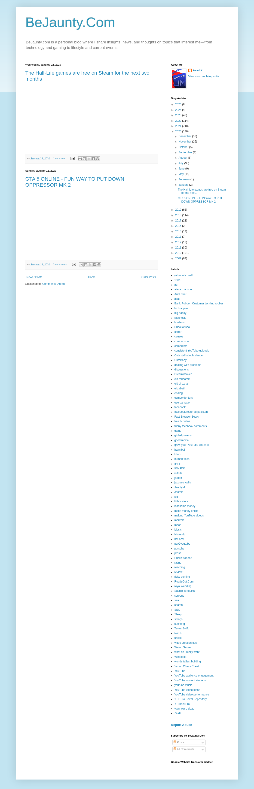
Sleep (178, 614)
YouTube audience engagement (194, 675)
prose (177, 553)
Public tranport (183, 558)
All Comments (184, 749)
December (185, 136)
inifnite (178, 473)
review (178, 572)
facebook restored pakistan (191, 411)
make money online (186, 511)
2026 (178, 104)
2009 (178, 258)
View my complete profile (203, 76)
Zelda (177, 713)
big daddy (180, 313)
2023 (178, 115)
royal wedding (183, 586)
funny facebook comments (190, 426)
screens (179, 595)
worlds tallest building (187, 661)
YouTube (179, 671)
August (183, 157)
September (185, 152)
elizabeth (180, 388)
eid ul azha (181, 383)
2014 (178, 231)
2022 (178, 120)
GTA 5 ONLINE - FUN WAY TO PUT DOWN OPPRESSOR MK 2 (200, 200)
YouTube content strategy (190, 680)
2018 (178, 215)
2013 (178, 236)
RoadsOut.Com (184, 581)
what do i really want (187, 652)
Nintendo (180, 534)
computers (180, 346)
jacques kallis (182, 482)
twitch (178, 633)
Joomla (179, 492)
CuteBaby (180, 360)
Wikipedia (180, 657)
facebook (180, 407)
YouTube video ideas (187, 690)
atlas (177, 298)
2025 (178, 110)
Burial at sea (182, 327)
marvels (179, 520)
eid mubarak (182, 379)
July (181, 163)
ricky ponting (182, 576)
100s (177, 280)
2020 (178, 131)
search (178, 605)
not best (179, 539)
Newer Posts (34, 277)
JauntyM (179, 487)
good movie (181, 440)
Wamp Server (182, 647)
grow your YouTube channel (191, 444)
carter (178, 332)
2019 (178, 209)
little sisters (181, 501)
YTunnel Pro (182, 704)
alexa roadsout (183, 289)
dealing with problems (187, 365)
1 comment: (60, 158)
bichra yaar (181, 308)
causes (178, 336)
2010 (178, 253)
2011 (178, 247)
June (181, 168)
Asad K (197, 70)
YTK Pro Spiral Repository (190, 699)
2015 (178, 226)
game (177, 430)
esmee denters (183, 397)
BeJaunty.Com (70, 22)
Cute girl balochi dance (188, 355)
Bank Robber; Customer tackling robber (198, 303)
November (185, 141)
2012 (178, 242)
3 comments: (60, 264)
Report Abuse (181, 725)
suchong (179, 623)
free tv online (182, 421)
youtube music (183, 685)
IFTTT (178, 463)
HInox (178, 454)
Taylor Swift (181, 628)
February (184, 179)
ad (175, 284)
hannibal (179, 449)
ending (178, 393)
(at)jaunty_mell (183, 275)
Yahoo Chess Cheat (186, 666)
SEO (177, 609)
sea (176, 600)
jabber (178, 477)
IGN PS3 (179, 468)
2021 (178, 126)
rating (177, 562)
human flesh (182, 459)
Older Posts (148, 277)
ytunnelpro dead (184, 708)
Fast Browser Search (187, 416)
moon (177, 525)
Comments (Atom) (53, 283)
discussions (181, 369)
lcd (176, 496)
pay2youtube (182, 543)
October (183, 147)
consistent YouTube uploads (191, 350)
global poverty (183, 435)
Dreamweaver (183, 374)
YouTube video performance (191, 694)
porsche (179, 548)
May (181, 174)
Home (91, 277)
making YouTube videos (189, 515)
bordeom (179, 322)
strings (178, 619)
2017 (178, 220)
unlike (178, 638)
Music (178, 529)
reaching (179, 567)
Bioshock (180, 317)
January (183, 184)
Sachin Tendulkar (185, 590)
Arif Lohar (180, 294)
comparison (181, 341)
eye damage (182, 402)
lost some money (185, 506)
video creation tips (185, 642)
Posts (179, 742)
